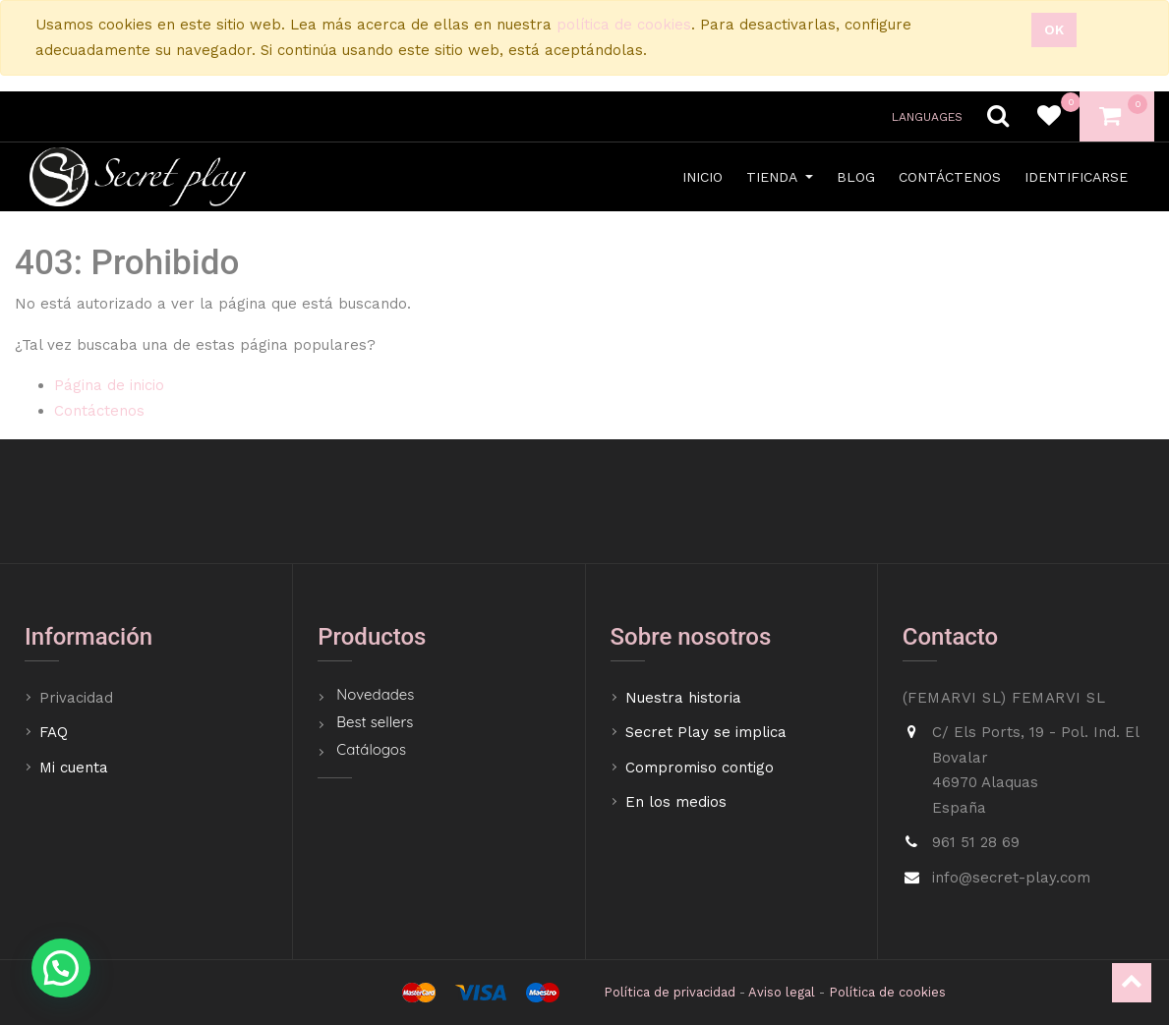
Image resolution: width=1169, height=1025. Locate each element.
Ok (1054, 29)
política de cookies (623, 24)
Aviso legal (781, 992)
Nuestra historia (683, 698)
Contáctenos (99, 411)
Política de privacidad (669, 992)
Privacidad (78, 698)
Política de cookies (887, 992)
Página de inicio (109, 385)
